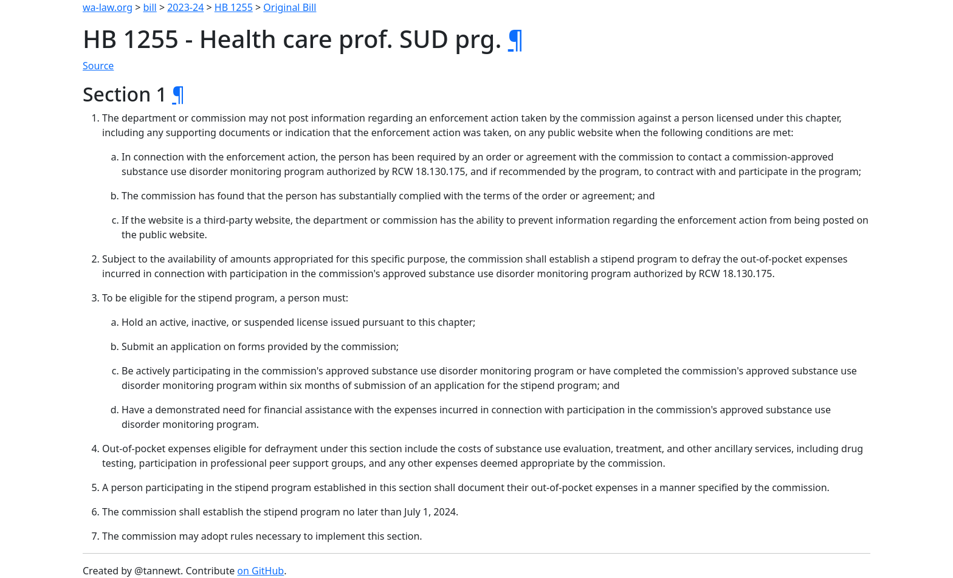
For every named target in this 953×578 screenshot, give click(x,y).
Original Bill (289, 7)
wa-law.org (107, 7)
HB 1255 (234, 7)
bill (150, 7)
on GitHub (260, 570)
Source (98, 65)
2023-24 (185, 7)
